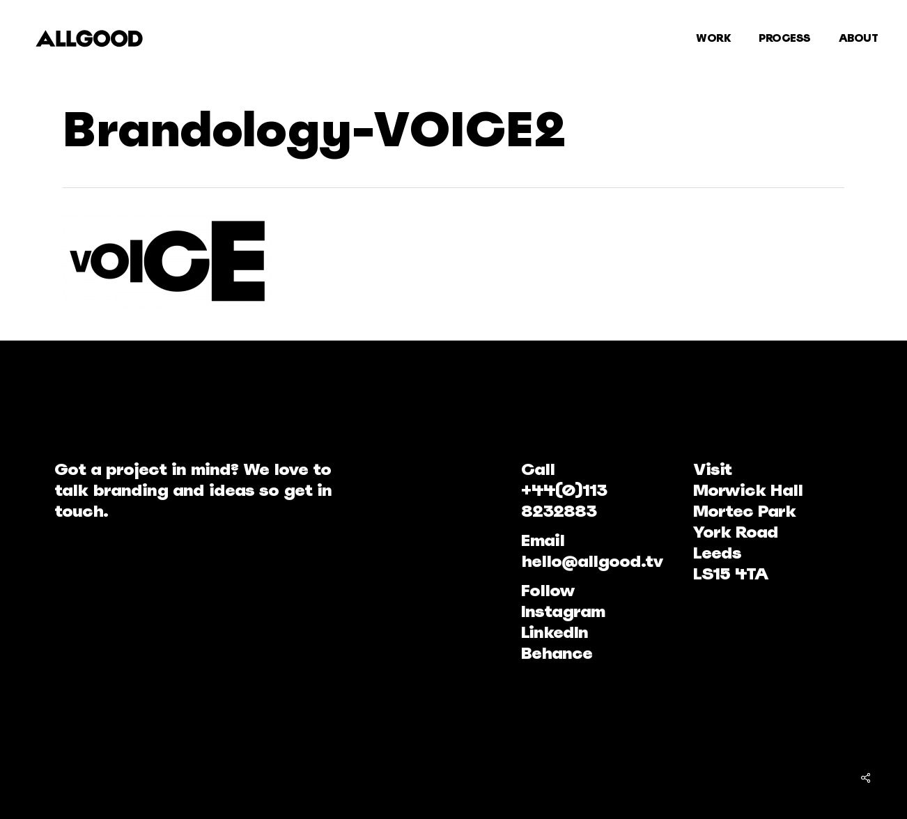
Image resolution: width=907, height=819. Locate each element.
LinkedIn (554, 632)
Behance (556, 653)
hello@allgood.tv (592, 561)
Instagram (563, 611)
